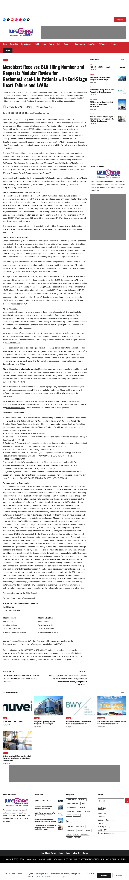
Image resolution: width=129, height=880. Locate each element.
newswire (30, 656)
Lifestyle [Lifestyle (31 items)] (70, 811)
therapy (23, 659)
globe (40, 653)
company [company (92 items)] (70, 830)
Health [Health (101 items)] (82, 807)
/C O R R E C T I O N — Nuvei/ (100, 67)
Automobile (93, 99)
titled (40, 659)
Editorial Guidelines (106, 820)
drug (13, 653)
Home (100, 823)
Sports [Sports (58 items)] (87, 811)
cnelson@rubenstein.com (16, 632)
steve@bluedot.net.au (49, 632)
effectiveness (22, 653)
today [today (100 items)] (69, 838)
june (61, 653)
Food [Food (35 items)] (83, 803)
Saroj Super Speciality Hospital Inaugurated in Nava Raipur (100, 78)
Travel (92, 114)
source (6, 659)
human (55, 653)
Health (5, 60)
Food (91, 64)
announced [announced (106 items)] (80, 826)
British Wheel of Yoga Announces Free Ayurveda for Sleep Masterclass (102, 90)
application (12, 650)
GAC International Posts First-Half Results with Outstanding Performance (101, 104)
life (72, 653)
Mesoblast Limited (41, 113)
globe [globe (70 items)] (88, 830)
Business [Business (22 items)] (82, 799)
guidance (48, 653)
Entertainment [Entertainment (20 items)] (72, 803)
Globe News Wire (16, 107)
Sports (92, 87)
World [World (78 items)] (77, 838)
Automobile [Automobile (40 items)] (71, 799)
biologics (51, 650)
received (65, 656)
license (67, 653)
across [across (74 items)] (70, 826)
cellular (68, 650)
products (56, 656)
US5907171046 (49, 659)
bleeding (60, 650)
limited (78, 653)
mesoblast (7, 656)
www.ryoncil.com (12, 343)
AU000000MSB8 (25, 650)
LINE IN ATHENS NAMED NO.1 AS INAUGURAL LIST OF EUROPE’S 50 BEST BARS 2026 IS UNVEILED (21, 679)
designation (77, 650)
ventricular (61, 659)
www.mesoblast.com (15, 408)
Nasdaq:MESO (19, 656)
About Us (102, 813)
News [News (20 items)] (79, 811)
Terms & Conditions (106, 833)
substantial (14, 659)
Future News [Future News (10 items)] (71, 807)
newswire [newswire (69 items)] (84, 834)
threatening (32, 659)
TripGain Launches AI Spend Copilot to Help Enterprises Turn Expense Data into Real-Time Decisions (102, 118)
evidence (33, 653)
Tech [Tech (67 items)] (69, 815)
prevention (46, 656)
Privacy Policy (104, 826)
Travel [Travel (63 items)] (76, 815)
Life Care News (48, 853)
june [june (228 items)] (76, 834)
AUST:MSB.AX (40, 650)
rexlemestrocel (76, 656)
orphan (38, 656)
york (69, 659)
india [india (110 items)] (69, 834)
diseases (6, 653)
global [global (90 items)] (80, 830)
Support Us (103, 830)
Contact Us (102, 817)
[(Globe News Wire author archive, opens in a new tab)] (4, 108)
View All (123, 59)
